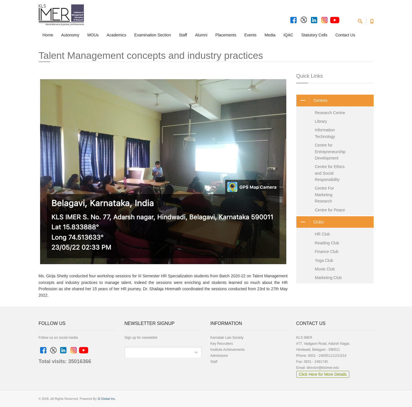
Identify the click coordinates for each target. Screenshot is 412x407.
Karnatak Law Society (227, 338)
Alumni (201, 35)
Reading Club (327, 243)
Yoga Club (324, 260)
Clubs (310, 222)
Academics (116, 35)
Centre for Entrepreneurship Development (330, 151)
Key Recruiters (221, 344)
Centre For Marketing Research (324, 194)
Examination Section (152, 35)
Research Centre (330, 112)
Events (250, 35)
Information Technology (325, 133)
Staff (183, 35)
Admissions (219, 356)
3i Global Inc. (107, 398)
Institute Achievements (227, 350)
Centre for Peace (330, 210)
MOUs (93, 35)
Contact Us (345, 35)
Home (48, 35)
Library (321, 121)
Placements (225, 35)
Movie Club (325, 269)
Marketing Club (328, 277)
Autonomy (70, 35)
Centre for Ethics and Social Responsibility (330, 173)
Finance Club (327, 251)
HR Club (322, 234)
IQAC (288, 35)
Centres (312, 100)
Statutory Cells (314, 35)
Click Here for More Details (323, 374)
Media (270, 35)
